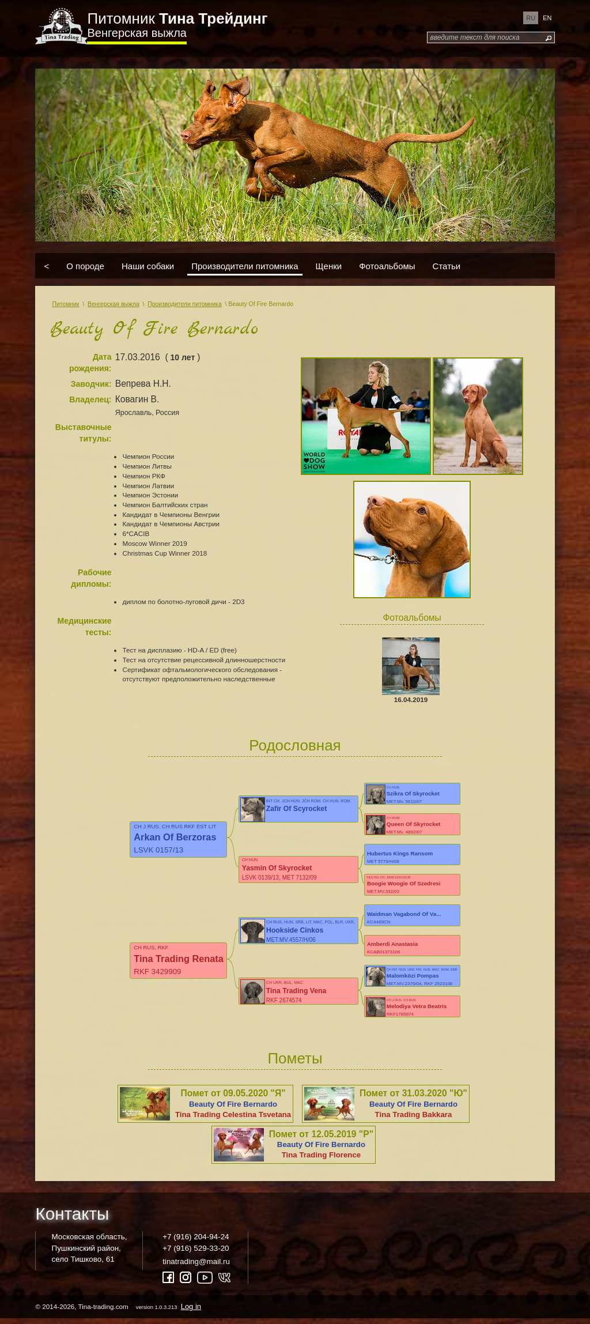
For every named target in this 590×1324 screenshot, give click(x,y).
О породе (85, 266)
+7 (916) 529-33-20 (195, 1252)
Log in (191, 1311)
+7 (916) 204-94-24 (195, 1242)
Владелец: (90, 399)
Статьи (447, 266)
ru (530, 17)
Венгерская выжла (136, 33)
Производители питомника (244, 266)
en (547, 17)
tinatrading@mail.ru (196, 1266)
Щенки (329, 266)
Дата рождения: (90, 362)
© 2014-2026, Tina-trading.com (119, 1311)
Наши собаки (148, 266)
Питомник (177, 18)
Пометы (294, 1063)
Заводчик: (91, 383)
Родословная (295, 745)
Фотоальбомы (387, 266)
